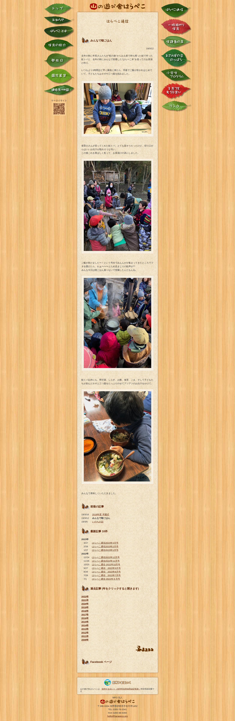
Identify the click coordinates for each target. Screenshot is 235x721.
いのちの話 (97, 521)
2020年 (85, 603)
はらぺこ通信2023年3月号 (105, 543)
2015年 (85, 621)
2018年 (85, 611)
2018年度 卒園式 (100, 514)
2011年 (85, 636)
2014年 (85, 625)
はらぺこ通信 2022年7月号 (106, 575)
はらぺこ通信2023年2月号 (105, 546)
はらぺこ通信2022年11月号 (106, 561)
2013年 (85, 629)
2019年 (85, 607)
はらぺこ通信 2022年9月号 (106, 568)
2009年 (85, 640)
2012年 (85, 632)
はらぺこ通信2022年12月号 (106, 557)
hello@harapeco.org (117, 716)
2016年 (85, 618)
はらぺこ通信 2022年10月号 (106, 564)
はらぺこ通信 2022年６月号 (106, 579)
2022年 (85, 596)
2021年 (85, 600)
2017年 (85, 614)
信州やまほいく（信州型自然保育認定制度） (121, 689)
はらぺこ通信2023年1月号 (105, 550)
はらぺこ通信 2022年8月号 (106, 571)
